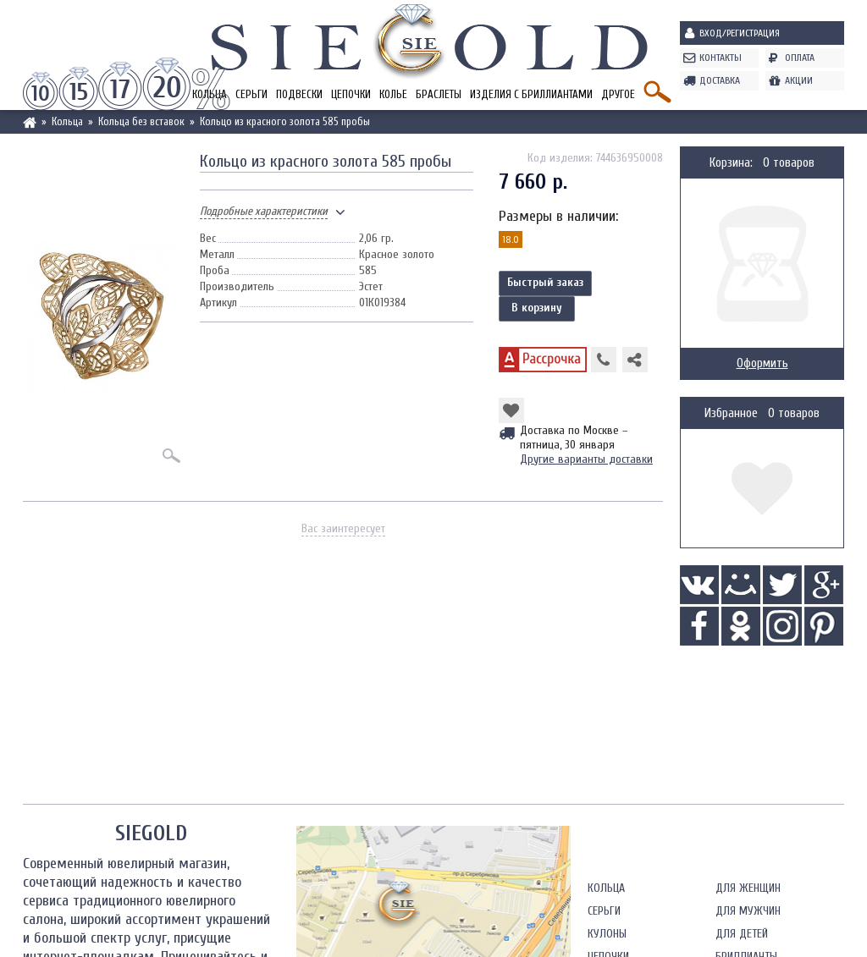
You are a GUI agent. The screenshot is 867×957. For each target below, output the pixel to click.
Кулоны (607, 934)
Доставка (719, 80)
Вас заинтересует (343, 528)
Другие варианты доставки (586, 459)
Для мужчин (748, 911)
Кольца (606, 888)
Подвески (299, 94)
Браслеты (438, 94)
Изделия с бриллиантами (531, 94)
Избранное (731, 413)
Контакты (720, 57)
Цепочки (351, 94)
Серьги (251, 94)
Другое (618, 94)
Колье (393, 94)
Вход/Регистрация (739, 33)
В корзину (536, 307)
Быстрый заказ (545, 282)
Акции (799, 80)
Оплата (800, 57)
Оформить (762, 363)
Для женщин (748, 888)
